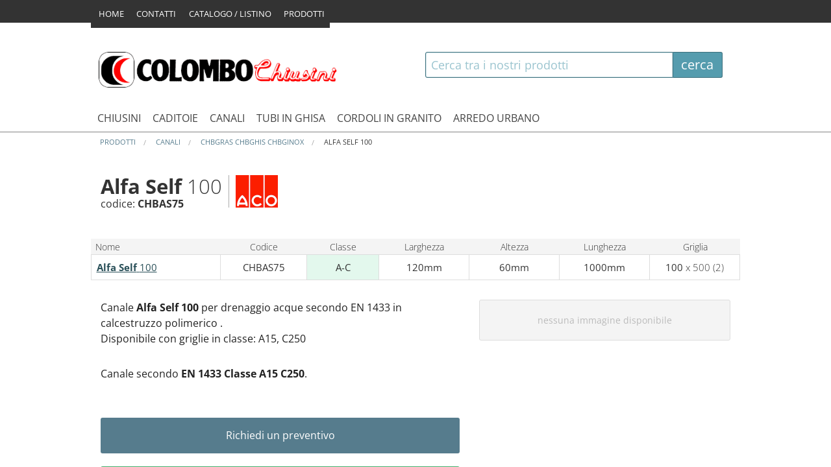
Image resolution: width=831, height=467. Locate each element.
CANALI (227, 118)
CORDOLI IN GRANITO (389, 118)
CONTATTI (159, 11)
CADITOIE (175, 118)
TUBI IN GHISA (290, 118)
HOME (111, 11)
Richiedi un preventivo (280, 435)
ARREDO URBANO (496, 118)
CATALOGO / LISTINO (234, 11)
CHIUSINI (119, 118)
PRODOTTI (311, 11)
